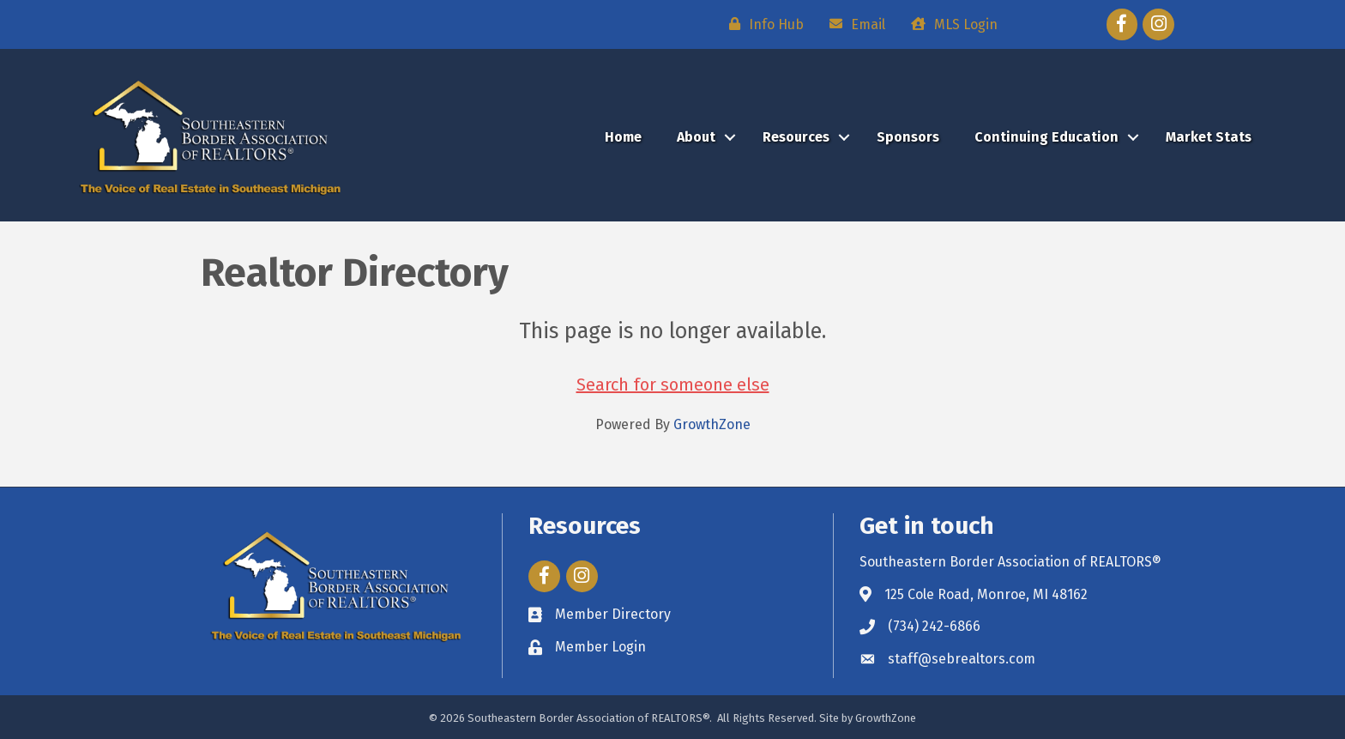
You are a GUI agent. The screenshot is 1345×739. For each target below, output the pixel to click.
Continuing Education (1046, 137)
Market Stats (1209, 137)
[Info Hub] (762, 24)
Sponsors (908, 137)
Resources (796, 137)
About (696, 137)
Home (623, 137)
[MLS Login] (950, 24)
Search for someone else (672, 384)
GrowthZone (712, 424)
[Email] (853, 24)
